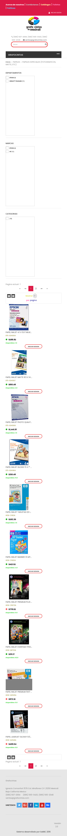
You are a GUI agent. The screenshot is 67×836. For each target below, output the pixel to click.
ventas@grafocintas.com (36, 40)
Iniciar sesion (33, 346)
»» (41, 288)
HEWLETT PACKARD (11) (17, 81)
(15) (11, 218)
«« (25, 288)
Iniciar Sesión (55, 13)
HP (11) (12, 151)
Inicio (8, 62)
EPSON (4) (13, 77)
